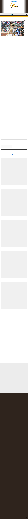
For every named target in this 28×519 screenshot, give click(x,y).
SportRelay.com (16, 499)
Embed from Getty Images (3, 136)
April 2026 (2, 443)
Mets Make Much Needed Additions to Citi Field (11, 399)
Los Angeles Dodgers (17, 64)
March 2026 (2, 445)
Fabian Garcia (25, 20)
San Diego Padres (16, 16)
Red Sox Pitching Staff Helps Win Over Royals (7, 431)
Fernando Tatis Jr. (19, 156)
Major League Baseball (3, 16)
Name (2, 197)
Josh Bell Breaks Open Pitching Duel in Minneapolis (8, 429)
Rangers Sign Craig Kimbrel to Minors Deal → (21, 130)
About (1, 472)
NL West (12, 16)
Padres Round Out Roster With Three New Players (11, 395)
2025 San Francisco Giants (13, 156)
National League (8, 16)
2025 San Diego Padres (5, 156)
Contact (2, 474)
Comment (2, 188)
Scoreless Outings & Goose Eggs (5, 492)
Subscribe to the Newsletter (5, 491)
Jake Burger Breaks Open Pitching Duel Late (7, 436)
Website (2, 204)
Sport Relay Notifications (16, 44)
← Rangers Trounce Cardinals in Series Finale (7, 130)
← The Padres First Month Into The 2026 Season (7, 128)
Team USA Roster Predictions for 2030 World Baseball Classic (11, 397)
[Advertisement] (14, 55)
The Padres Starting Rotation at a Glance (7, 173)
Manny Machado (3, 157)
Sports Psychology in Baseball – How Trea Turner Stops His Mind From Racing (11, 434)
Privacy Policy (2, 481)
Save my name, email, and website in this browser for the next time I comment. (11, 207)
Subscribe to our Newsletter (14, 12)
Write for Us (14, 11)
